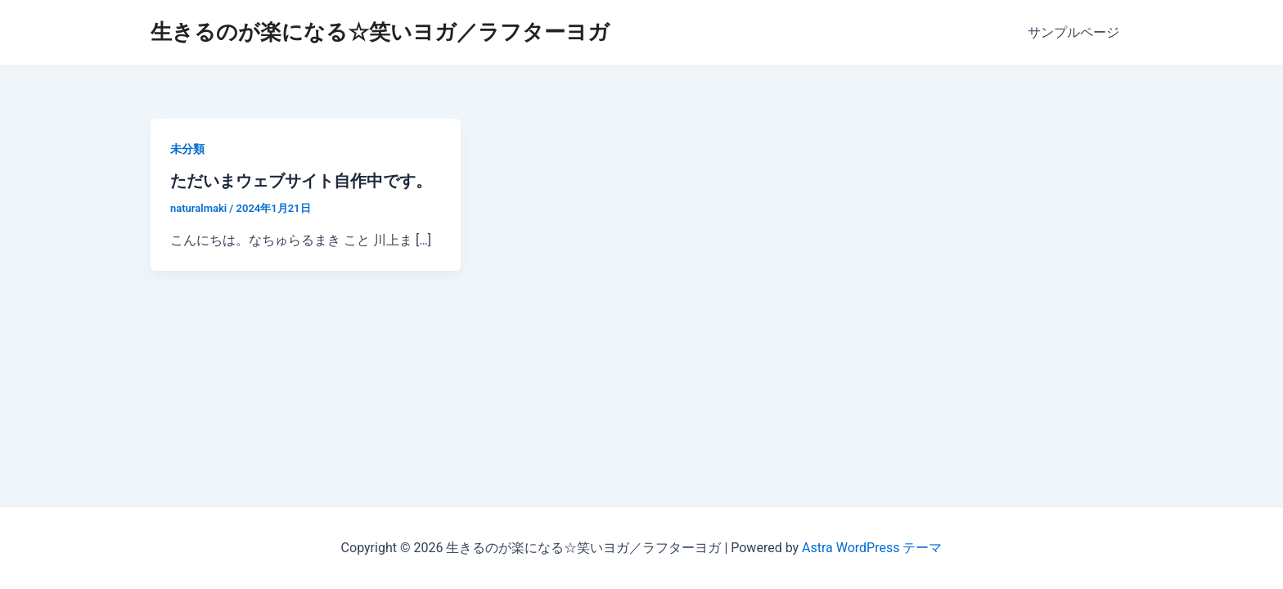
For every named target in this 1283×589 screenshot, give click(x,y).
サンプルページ (1073, 32)
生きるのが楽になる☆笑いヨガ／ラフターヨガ (380, 32)
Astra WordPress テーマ (872, 547)
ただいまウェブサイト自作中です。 (301, 181)
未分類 (187, 148)
